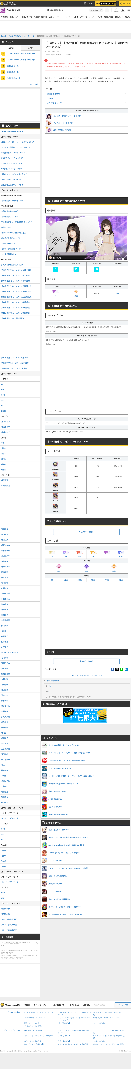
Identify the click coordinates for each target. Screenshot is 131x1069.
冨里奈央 (4, 797)
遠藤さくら (5, 663)
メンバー (68, 17)
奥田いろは (5, 781)
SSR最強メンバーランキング (12, 163)
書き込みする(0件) (87, 661)
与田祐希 (4, 658)
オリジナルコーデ (54, 103)
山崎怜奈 (4, 588)
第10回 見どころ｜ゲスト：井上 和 (14, 358)
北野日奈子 (5, 567)
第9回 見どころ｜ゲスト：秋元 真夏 (15, 363)
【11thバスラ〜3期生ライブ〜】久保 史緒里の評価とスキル (23, 60)
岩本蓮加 (4, 604)
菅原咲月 (4, 792)
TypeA (3, 850)
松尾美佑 (4, 738)
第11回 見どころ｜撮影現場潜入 (13, 318)
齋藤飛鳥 (4, 529)
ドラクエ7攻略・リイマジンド (34, 1018)
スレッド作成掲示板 (9, 930)
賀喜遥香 (4, 669)
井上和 (3, 765)
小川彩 (3, 776)
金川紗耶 (4, 679)
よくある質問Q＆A (8, 254)
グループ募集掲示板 (9, 925)
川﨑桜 (3, 786)
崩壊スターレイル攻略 (31, 1023)
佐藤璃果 (4, 727)
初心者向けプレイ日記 (9, 217)
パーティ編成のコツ (9, 243)
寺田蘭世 (4, 583)
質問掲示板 (5, 914)
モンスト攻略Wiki (99, 1023)
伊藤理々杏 (5, 599)
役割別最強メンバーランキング (13, 153)
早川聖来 (4, 711)
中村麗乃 (4, 636)
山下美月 (4, 647)
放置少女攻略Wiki (64, 1041)
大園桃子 (4, 615)
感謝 (86, 568)
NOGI (3, 411)
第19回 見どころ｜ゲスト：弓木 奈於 (15, 275)
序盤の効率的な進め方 (9, 211)
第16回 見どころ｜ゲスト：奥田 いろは (16, 292)
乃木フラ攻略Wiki (53, 681)
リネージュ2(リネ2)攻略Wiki (33, 1044)
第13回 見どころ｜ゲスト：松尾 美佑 (15, 308)
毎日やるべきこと (8, 227)
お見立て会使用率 (40, 17)
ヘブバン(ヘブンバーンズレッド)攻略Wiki (38, 1036)
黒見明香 (4, 722)
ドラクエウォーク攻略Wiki (33, 1026)
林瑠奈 (3, 733)
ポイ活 (87, 3)
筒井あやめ (5, 706)
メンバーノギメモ (95, 17)
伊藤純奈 (4, 561)
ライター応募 (123, 1005)
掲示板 (127, 17)
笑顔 (76, 293)
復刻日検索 (108, 17)
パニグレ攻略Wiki (99, 1041)
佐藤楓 (3, 631)
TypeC (3, 861)
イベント (59, 17)
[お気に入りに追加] (96, 10)
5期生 (121, 580)
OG (52, 580)
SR (2, 400)
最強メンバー (15, 17)
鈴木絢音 (4, 577)
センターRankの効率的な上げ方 (13, 233)
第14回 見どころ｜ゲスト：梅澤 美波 (15, 302)
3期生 (93, 580)
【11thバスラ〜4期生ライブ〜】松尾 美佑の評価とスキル (23, 54)
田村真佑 (4, 701)
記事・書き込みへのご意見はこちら (86, 675)
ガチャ (51, 17)
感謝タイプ (5, 432)
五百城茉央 (5, 749)
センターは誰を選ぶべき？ (11, 249)
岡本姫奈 (4, 770)
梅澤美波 (4, 610)
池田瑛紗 (4, 754)
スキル (50, 98)
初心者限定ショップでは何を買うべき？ (16, 222)
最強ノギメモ (27, 17)
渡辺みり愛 (5, 593)
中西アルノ (5, 803)
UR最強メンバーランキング (12, 158)
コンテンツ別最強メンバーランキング (15, 147)
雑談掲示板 (5, 909)
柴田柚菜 (4, 690)
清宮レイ (4, 695)
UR (2, 390)
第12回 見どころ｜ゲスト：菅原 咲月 (15, 313)
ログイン (125, 3)
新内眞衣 (4, 572)
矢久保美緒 (5, 717)
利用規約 (27, 1005)
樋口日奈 (4, 540)
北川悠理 (4, 685)
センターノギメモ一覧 (9, 818)
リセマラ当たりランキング (11, 180)
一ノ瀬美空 (5, 760)
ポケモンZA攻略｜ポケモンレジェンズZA (38, 1012)
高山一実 (4, 535)
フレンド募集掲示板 (9, 919)
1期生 (66, 580)
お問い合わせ (74, 1005)
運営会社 (86, 1005)
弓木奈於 (4, 744)
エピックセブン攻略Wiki (32, 1041)
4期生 (107, 580)
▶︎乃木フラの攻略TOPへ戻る (12, 132)
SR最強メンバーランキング (11, 169)
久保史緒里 (5, 620)
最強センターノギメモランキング (14, 174)
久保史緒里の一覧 (13, 78)
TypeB (3, 856)
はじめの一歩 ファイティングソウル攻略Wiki (108, 1044)
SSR (3, 395)
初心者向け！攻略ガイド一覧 (12, 201)
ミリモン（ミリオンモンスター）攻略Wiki (73, 1044)
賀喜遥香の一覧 (12, 72)
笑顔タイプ (5, 427)
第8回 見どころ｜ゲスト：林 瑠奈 (14, 368)
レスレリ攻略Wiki (64, 1036)
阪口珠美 (4, 626)
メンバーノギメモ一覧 (9, 882)
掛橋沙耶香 (5, 674)
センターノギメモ (80, 17)
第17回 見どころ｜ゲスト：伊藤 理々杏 (16, 286)
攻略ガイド (119, 17)
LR (2, 384)
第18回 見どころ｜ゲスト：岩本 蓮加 (15, 281)
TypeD (3, 866)
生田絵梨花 (5, 486)
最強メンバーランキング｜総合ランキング (17, 142)
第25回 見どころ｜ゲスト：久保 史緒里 (16, 270)
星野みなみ (5, 545)
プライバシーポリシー (42, 1005)
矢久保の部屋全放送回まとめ (12, 265)
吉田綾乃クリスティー (9, 652)
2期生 (117, 293)
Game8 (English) (99, 1005)
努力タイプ (5, 422)
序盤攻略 (4, 17)
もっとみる (34, 84)
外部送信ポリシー (59, 1005)
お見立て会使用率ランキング (12, 185)
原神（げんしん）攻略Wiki (33, 1030)
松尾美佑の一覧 (12, 66)
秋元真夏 (4, 480)
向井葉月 (4, 642)
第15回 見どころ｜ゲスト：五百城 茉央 (16, 297)
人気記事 (10, 48)
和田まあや (5, 556)
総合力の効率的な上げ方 (10, 238)
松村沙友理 (5, 551)
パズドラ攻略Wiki (64, 1023)
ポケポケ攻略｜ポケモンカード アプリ (106, 1018)
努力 (59, 568)
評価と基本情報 (53, 94)
